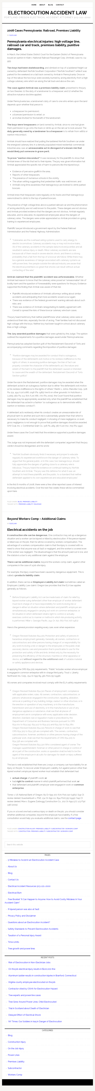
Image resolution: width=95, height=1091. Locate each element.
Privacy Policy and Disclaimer (22, 919)
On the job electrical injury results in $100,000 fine (31, 972)
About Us (12, 870)
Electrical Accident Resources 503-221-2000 (29, 889)
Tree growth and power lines (21, 952)
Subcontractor (58, 832)
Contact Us (13, 883)
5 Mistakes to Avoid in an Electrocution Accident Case (33, 863)
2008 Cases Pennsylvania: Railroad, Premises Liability (43, 32)
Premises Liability (30, 505)
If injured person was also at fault (23, 912)
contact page (74, 821)
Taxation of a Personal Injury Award (24, 939)
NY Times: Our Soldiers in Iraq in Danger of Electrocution (35, 1025)
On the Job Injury (16, 1052)
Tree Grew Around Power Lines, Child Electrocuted (32, 1005)
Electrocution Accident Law (47, 13)
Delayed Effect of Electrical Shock (24, 1018)
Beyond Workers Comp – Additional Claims (42, 522)
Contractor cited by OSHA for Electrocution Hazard (32, 992)
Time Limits (13, 945)
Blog (20, 505)
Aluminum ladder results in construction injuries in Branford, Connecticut (42, 979)
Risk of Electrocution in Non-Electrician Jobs (29, 966)
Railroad (37, 507)
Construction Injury (26, 832)
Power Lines (13, 1058)
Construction (24, 834)
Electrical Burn (15, 896)
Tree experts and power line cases (24, 998)
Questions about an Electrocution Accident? (29, 925)
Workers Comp (71, 832)
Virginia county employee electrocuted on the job (31, 985)
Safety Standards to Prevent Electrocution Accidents (33, 932)
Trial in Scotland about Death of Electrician (28, 1011)
